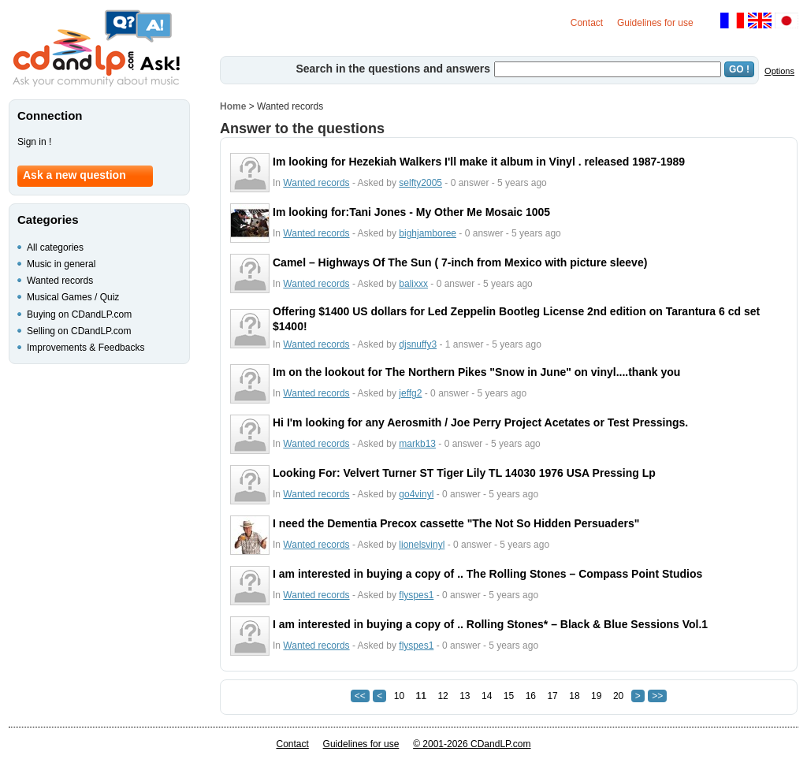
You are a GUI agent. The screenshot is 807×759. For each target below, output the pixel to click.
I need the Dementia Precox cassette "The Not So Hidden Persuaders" (456, 523)
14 (487, 695)
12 (442, 695)
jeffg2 (410, 393)
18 (574, 695)
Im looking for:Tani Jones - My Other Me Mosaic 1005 (411, 212)
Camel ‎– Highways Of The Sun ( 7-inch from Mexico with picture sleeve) (460, 262)
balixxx (413, 283)
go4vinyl (416, 494)
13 (464, 695)
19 (596, 695)
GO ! (739, 69)
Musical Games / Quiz (73, 297)
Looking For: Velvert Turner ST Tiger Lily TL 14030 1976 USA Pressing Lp (464, 473)
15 (509, 695)
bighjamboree (427, 233)
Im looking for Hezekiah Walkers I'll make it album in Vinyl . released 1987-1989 (479, 161)
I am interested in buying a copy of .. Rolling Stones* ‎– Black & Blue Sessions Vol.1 (490, 624)
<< (360, 695)
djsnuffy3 (418, 344)
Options (779, 71)
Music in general (61, 264)
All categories (55, 247)
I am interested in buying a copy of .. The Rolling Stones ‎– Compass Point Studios (487, 573)
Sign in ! (34, 141)
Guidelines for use (655, 22)
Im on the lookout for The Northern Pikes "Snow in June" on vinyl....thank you (476, 372)
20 (618, 695)
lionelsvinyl (421, 544)
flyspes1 (416, 595)
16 (531, 695)
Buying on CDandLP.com (79, 314)
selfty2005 (420, 182)
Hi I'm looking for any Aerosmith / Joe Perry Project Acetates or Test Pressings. (480, 422)
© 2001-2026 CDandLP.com (471, 744)
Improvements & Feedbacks (85, 347)
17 (552, 695)
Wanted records (316, 182)
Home (233, 106)
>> (657, 695)
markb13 (417, 443)
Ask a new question (74, 175)
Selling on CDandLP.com (79, 331)
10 (399, 695)
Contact (587, 22)
